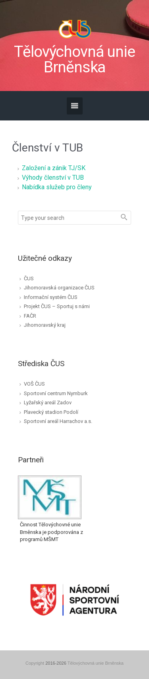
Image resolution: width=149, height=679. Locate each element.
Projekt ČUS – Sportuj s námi (57, 306)
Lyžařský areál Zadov (48, 402)
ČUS (29, 278)
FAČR (30, 316)
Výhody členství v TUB (53, 177)
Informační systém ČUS (50, 297)
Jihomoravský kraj (45, 325)
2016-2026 (55, 663)
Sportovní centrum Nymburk (56, 393)
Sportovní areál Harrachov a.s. (58, 421)
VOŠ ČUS (34, 384)
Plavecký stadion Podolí (51, 412)
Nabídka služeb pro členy (57, 187)
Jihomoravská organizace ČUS (59, 288)
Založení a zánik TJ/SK (53, 168)
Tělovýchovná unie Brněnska (74, 59)
